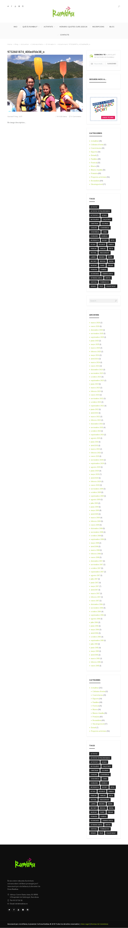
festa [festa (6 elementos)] (111, 249)
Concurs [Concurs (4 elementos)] (94, 228)
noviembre (97, 334)
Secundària (95, 181)
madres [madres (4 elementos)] (102, 257)
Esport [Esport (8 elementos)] (104, 240)
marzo (95, 323)
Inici (15, 27)
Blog (112, 27)
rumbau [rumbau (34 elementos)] (103, 269)
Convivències (96, 148)
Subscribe (111, 64)
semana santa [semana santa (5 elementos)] (107, 274)
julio (94, 503)
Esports (94, 152)
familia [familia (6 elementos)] (111, 244)
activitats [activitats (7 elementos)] (94, 215)
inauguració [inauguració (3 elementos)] (104, 253)
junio (95, 341)
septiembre (97, 337)
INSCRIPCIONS (98, 27)
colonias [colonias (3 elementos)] (105, 223)
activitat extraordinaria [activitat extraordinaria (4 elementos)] (100, 211)
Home (9, 44)
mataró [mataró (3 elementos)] (94, 261)
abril (95, 359)
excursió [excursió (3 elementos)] (102, 244)
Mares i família (96, 170)
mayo (95, 344)
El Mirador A (51, 44)
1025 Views (63, 116)
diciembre (97, 330)
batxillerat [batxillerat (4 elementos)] (95, 219)
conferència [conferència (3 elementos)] (104, 228)
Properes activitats (98, 177)
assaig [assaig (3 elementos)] (104, 215)
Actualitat (25, 44)
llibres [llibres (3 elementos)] (93, 257)
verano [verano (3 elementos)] (93, 286)
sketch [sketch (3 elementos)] (107, 278)
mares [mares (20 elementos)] (110, 257)
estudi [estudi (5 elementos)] (93, 244)
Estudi (93, 155)
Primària (94, 173)
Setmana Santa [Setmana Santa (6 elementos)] (96, 278)
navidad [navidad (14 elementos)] (94, 265)
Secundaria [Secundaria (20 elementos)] (95, 274)
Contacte (64, 35)
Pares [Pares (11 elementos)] (102, 265)
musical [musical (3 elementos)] (103, 261)
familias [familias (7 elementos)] (94, 249)
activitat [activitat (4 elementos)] (94, 207)
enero (95, 326)
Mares (93, 166)
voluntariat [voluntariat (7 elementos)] (111, 286)
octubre (96, 377)
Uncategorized (97, 184)
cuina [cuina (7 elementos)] (105, 232)
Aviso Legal (85, 924)
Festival (94, 163)
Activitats (48, 27)
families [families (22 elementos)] (103, 249)
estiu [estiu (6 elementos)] (113, 240)
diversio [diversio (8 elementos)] (104, 236)
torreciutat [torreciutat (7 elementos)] (104, 282)
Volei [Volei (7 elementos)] (101, 286)
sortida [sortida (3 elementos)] (94, 282)
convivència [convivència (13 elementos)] (95, 232)
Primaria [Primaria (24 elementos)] (94, 269)
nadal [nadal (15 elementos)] (111, 261)
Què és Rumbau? (30, 27)
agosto (95, 438)
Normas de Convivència (99, 924)
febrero (96, 352)
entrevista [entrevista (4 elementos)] (95, 240)
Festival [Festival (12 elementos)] (93, 253)
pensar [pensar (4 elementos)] (110, 265)
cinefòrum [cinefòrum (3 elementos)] (94, 223)
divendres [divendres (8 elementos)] (94, 236)
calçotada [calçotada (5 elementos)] (107, 219)
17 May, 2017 (17, 116)
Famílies (94, 159)
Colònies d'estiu (37, 44)
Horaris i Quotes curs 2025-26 (73, 27)
